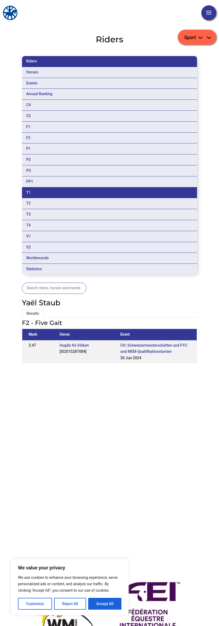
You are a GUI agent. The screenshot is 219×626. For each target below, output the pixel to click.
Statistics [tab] (34, 269)
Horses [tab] (32, 72)
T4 (28, 225)
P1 (28, 148)
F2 (28, 138)
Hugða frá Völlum (74, 345)
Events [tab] (32, 83)
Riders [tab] (31, 61)
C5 (28, 116)
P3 (28, 170)
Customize (35, 604)
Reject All (70, 604)
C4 (28, 105)
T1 (28, 192)
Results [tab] (33, 313)
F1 (28, 127)
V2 (28, 247)
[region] (70, 587)
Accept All (104, 604)
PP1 (29, 181)
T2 (28, 203)
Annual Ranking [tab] (39, 94)
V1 (28, 236)
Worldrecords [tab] (37, 258)
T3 (28, 214)
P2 (28, 159)
